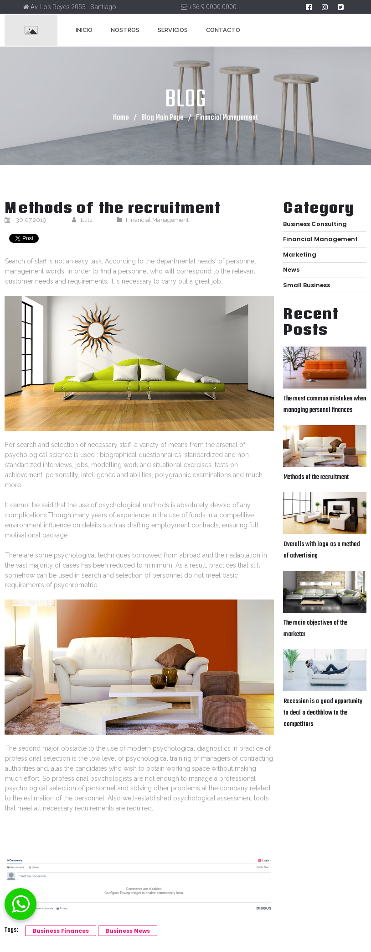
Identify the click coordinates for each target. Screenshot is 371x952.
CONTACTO (223, 29)
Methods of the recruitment (316, 473)
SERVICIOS (172, 29)
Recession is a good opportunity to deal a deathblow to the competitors (322, 706)
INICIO (84, 29)
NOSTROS (125, 29)
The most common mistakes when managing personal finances (324, 401)
